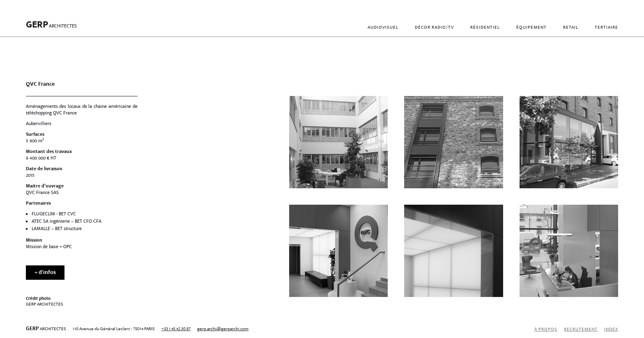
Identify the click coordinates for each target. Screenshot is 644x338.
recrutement (581, 329)
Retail (570, 27)
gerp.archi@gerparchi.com (222, 329)
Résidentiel (485, 27)
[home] (51, 28)
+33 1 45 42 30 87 (176, 329)
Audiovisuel (383, 27)
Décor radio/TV (434, 27)
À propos (545, 329)
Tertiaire (606, 27)
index (611, 329)
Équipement (531, 27)
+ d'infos (45, 273)
